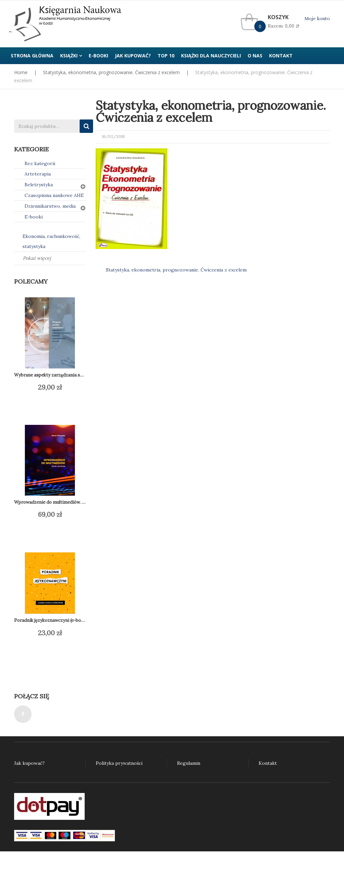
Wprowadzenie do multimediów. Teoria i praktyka (65, 502)
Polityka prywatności (119, 763)
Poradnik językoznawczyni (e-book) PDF (55, 620)
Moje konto (317, 18)
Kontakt (268, 763)
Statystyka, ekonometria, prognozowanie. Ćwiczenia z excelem (111, 72)
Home (21, 72)
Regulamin (188, 763)
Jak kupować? (29, 763)
